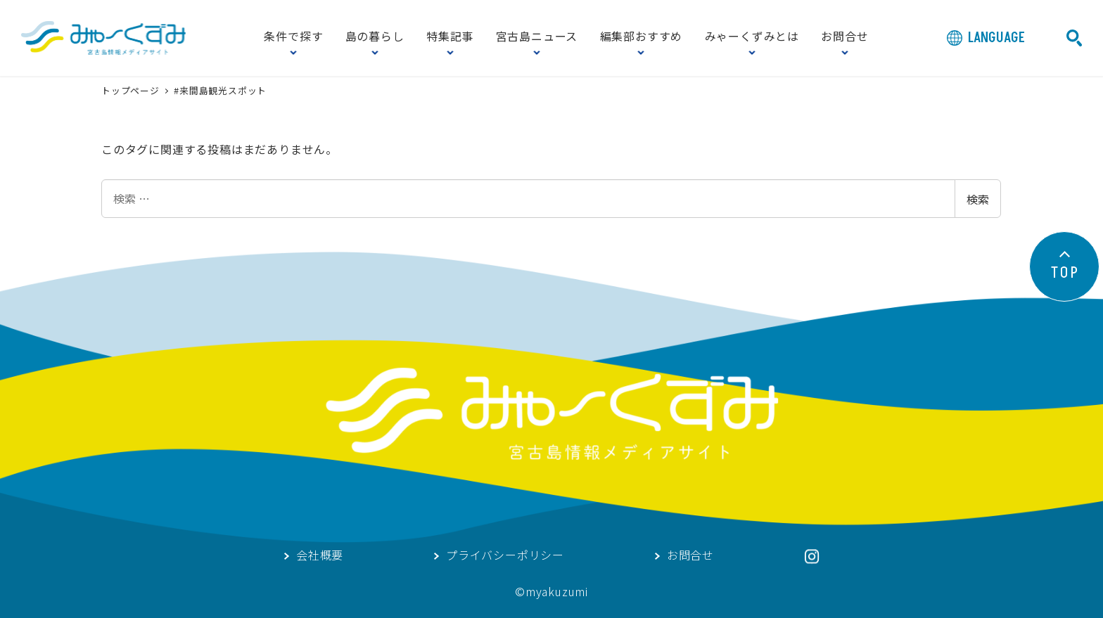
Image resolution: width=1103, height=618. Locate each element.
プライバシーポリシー (505, 556)
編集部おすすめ (641, 37)
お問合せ (844, 37)
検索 (978, 199)
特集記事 (449, 37)
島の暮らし (374, 37)
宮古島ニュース (537, 37)
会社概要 (319, 556)
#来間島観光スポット (220, 90)
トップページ (131, 90)
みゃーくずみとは (752, 37)
